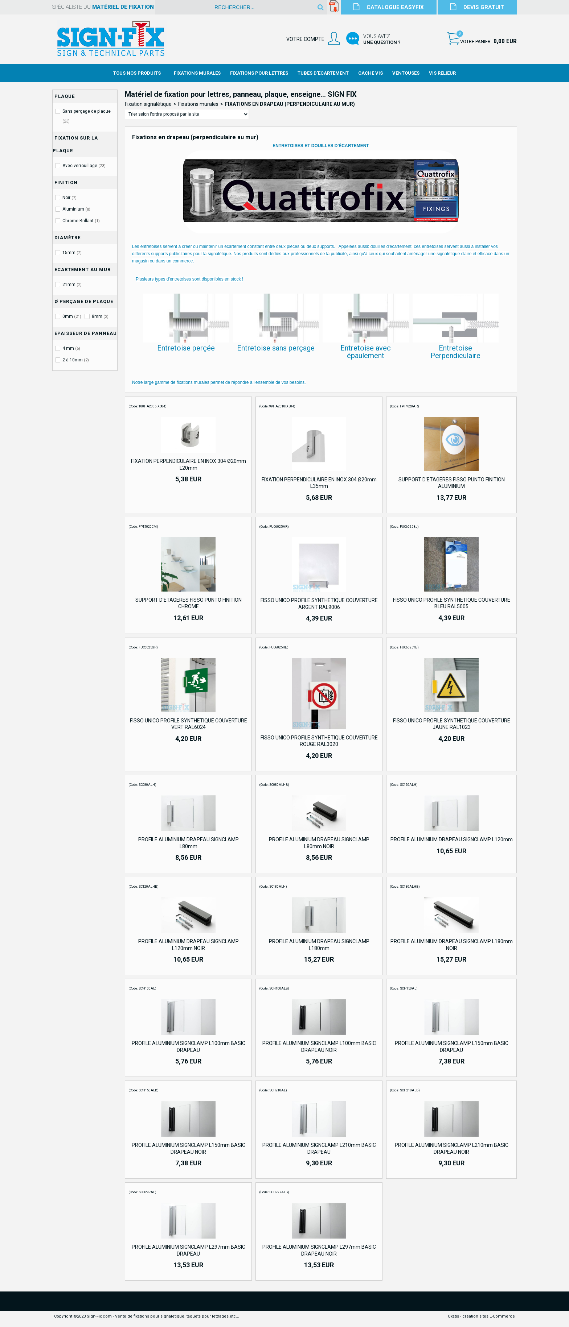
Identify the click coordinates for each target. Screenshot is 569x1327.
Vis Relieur (442, 73)
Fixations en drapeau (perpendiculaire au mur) (290, 104)
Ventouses (405, 73)
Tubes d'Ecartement (323, 73)
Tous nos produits (137, 73)
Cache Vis (370, 73)
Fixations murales (198, 104)
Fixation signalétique (148, 104)
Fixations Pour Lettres (259, 73)
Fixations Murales (197, 73)
